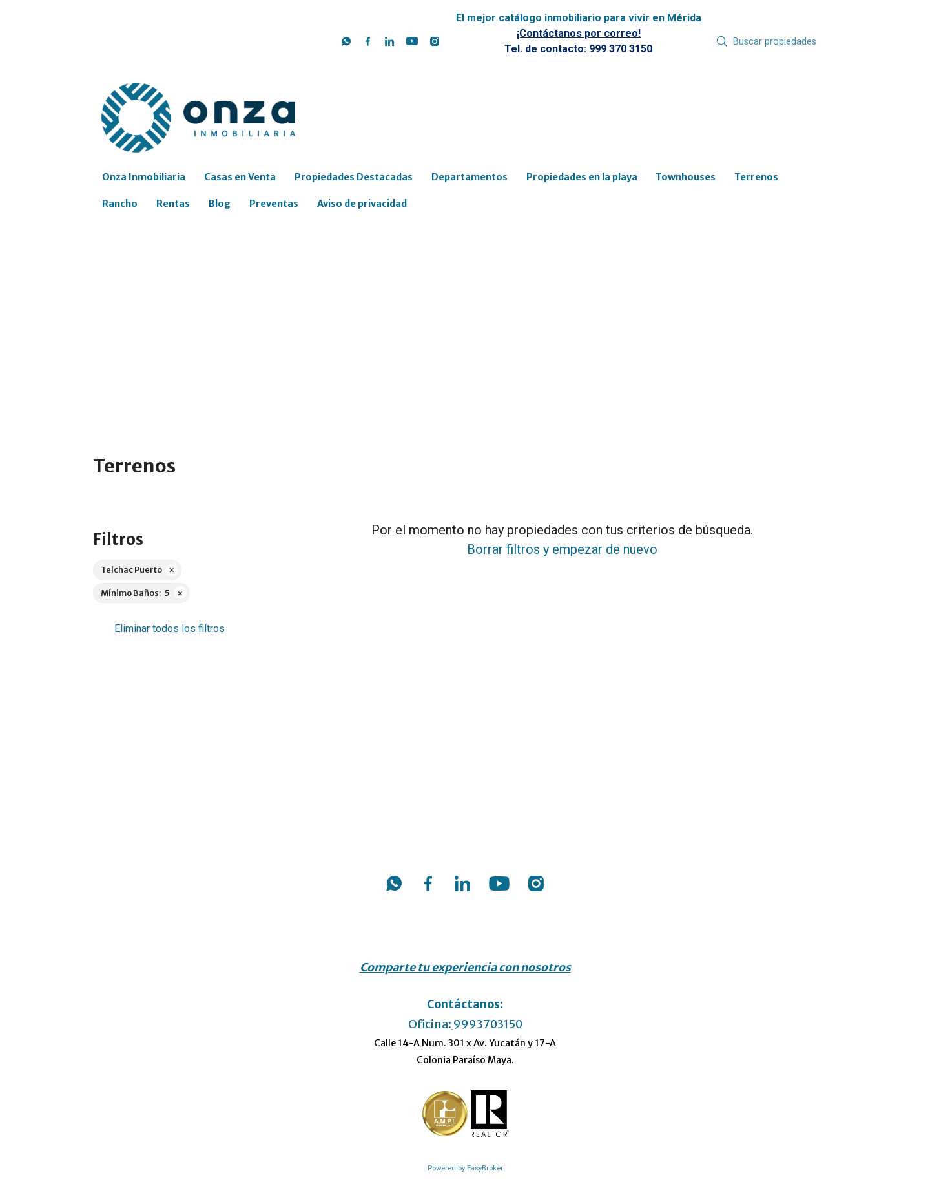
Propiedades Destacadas (353, 177)
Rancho (120, 203)
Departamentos (469, 177)
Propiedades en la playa (581, 177)
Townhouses (686, 177)
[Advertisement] (465, 324)
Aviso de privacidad (362, 203)
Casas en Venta (240, 177)
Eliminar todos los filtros (169, 628)
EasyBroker (485, 1168)
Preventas (273, 203)
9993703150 (487, 1024)
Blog (220, 203)
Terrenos (756, 177)
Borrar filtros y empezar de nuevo (562, 549)
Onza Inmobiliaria (143, 177)
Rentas (173, 203)
